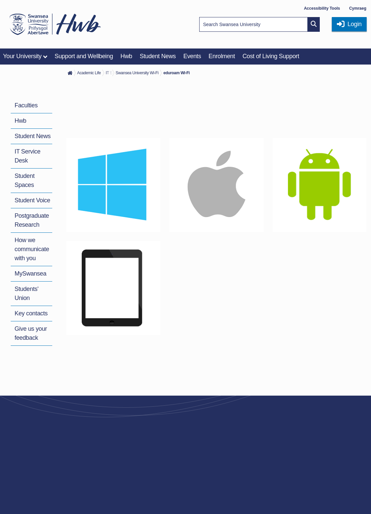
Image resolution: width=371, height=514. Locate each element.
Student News (33, 136)
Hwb (20, 120)
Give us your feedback (31, 333)
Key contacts (31, 313)
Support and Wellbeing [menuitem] (84, 56)
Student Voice (32, 200)
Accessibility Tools (322, 8)
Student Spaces (25, 180)
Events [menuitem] (192, 56)
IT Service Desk (28, 156)
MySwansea (31, 273)
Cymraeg (357, 8)
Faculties (26, 105)
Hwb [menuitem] (126, 56)
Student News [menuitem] (158, 56)
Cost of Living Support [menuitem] (270, 56)
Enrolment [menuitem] (222, 56)
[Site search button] (314, 24)
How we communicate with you (32, 249)
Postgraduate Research (32, 220)
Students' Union (27, 293)
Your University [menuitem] (22, 56)
